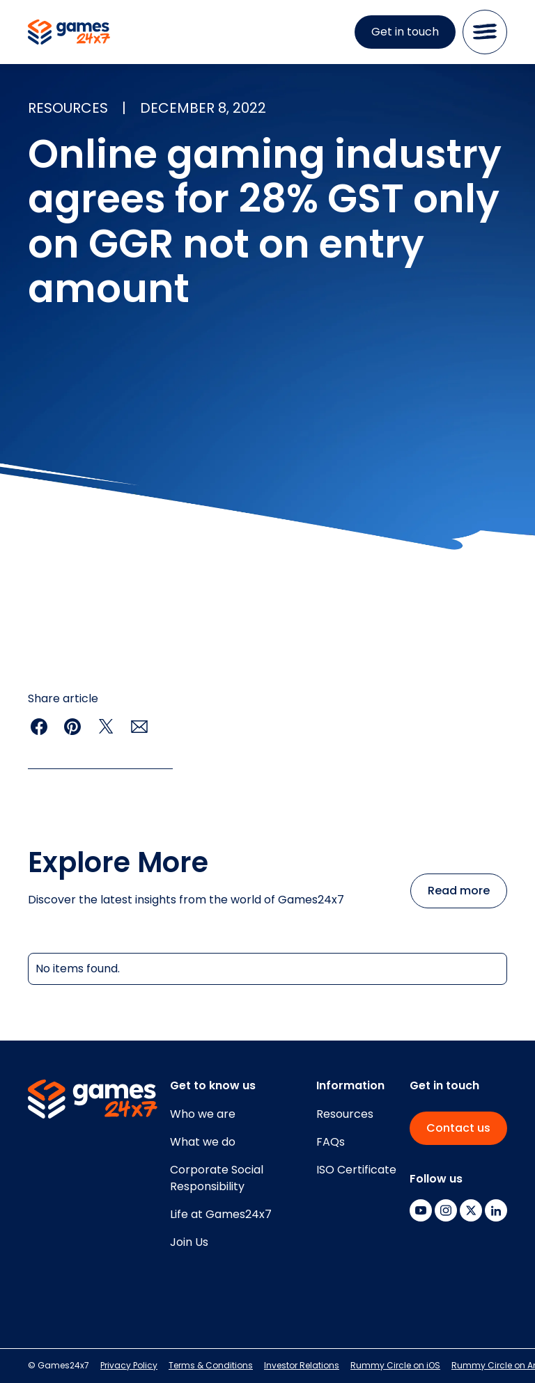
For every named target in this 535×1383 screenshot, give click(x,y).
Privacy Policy (128, 1365)
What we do (202, 1142)
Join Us (189, 1242)
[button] (485, 32)
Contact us (458, 1128)
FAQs (330, 1142)
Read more (459, 891)
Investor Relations (301, 1365)
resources (68, 108)
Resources (344, 1114)
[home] (69, 32)
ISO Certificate (356, 1170)
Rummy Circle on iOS (395, 1365)
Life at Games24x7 (221, 1214)
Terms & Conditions (211, 1365)
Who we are (202, 1114)
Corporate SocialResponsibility (216, 1178)
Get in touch (405, 32)
